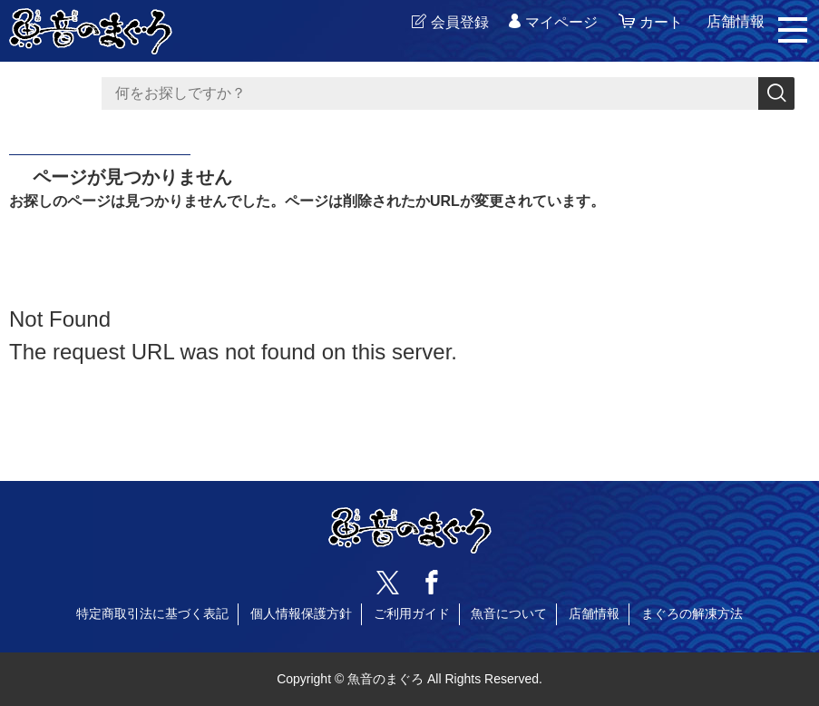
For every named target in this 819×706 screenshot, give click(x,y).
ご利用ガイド (412, 613)
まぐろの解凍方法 (692, 613)
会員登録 (460, 22)
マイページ (561, 22)
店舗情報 (594, 613)
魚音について (509, 613)
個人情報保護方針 (301, 613)
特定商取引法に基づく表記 (152, 613)
